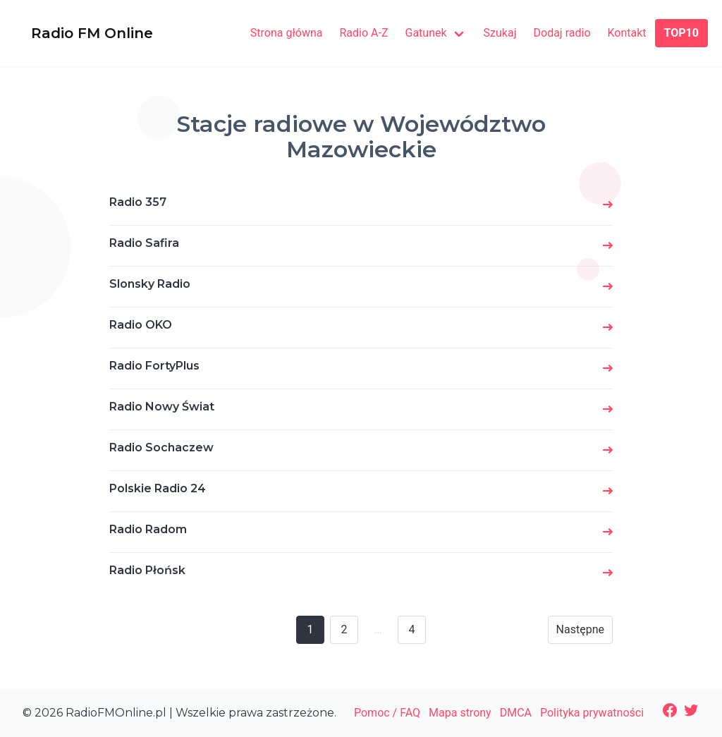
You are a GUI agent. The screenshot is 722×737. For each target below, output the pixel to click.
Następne (580, 629)
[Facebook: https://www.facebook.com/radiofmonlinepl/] (669, 710)
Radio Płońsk (147, 570)
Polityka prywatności (592, 712)
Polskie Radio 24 (157, 488)
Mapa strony (460, 712)
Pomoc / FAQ (387, 712)
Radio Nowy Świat (161, 406)
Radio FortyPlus (154, 365)
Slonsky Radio (149, 284)
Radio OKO (140, 324)
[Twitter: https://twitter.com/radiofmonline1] (691, 710)
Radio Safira (144, 243)
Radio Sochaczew (161, 447)
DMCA (516, 712)
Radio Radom (148, 529)
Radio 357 (137, 202)
